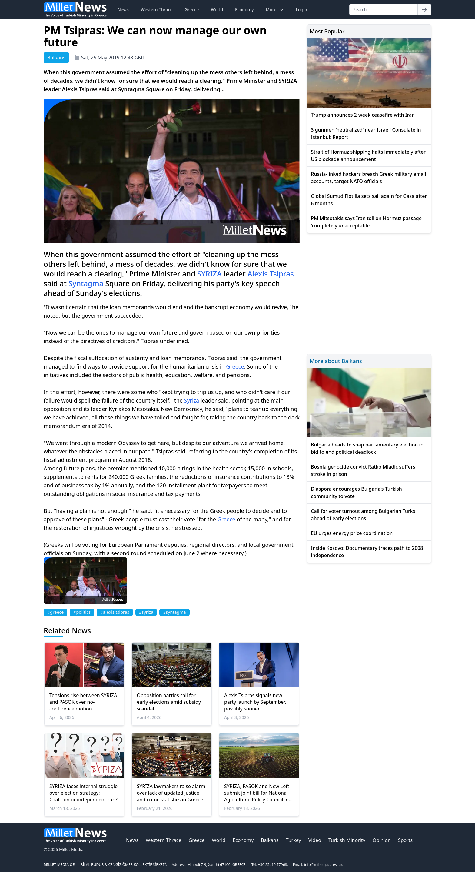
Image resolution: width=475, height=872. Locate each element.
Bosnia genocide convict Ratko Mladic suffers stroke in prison (363, 470)
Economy (244, 9)
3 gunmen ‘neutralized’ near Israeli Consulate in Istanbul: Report (366, 133)
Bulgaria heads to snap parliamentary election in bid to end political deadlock (367, 448)
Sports (405, 840)
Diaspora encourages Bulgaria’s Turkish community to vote (356, 492)
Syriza (191, 400)
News (123, 9)
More (275, 10)
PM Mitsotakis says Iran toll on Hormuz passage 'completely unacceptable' (366, 222)
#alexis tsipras (114, 612)
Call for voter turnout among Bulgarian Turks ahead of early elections (363, 515)
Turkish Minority (346, 840)
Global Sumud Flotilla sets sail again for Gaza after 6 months (369, 200)
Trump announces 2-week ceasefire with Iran (363, 115)
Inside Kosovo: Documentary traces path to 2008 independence (367, 552)
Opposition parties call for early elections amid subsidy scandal (169, 702)
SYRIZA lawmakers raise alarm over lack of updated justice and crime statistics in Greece (171, 793)
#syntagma (174, 612)
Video (314, 840)
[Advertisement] (369, 292)
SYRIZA (209, 274)
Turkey (293, 840)
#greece (55, 612)
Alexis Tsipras (270, 274)
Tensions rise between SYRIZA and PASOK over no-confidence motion (83, 702)
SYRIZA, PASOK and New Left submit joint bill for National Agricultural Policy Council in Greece (256, 793)
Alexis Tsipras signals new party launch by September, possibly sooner (255, 702)
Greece (191, 9)
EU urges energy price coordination (352, 533)
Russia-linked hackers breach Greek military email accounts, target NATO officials (368, 178)
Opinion (382, 840)
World (217, 9)
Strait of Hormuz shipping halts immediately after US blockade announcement (368, 155)
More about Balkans (336, 361)
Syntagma (85, 283)
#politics (82, 612)
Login (301, 9)
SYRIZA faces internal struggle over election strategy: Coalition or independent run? (83, 793)
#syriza (146, 612)
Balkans (270, 840)
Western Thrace (157, 9)
